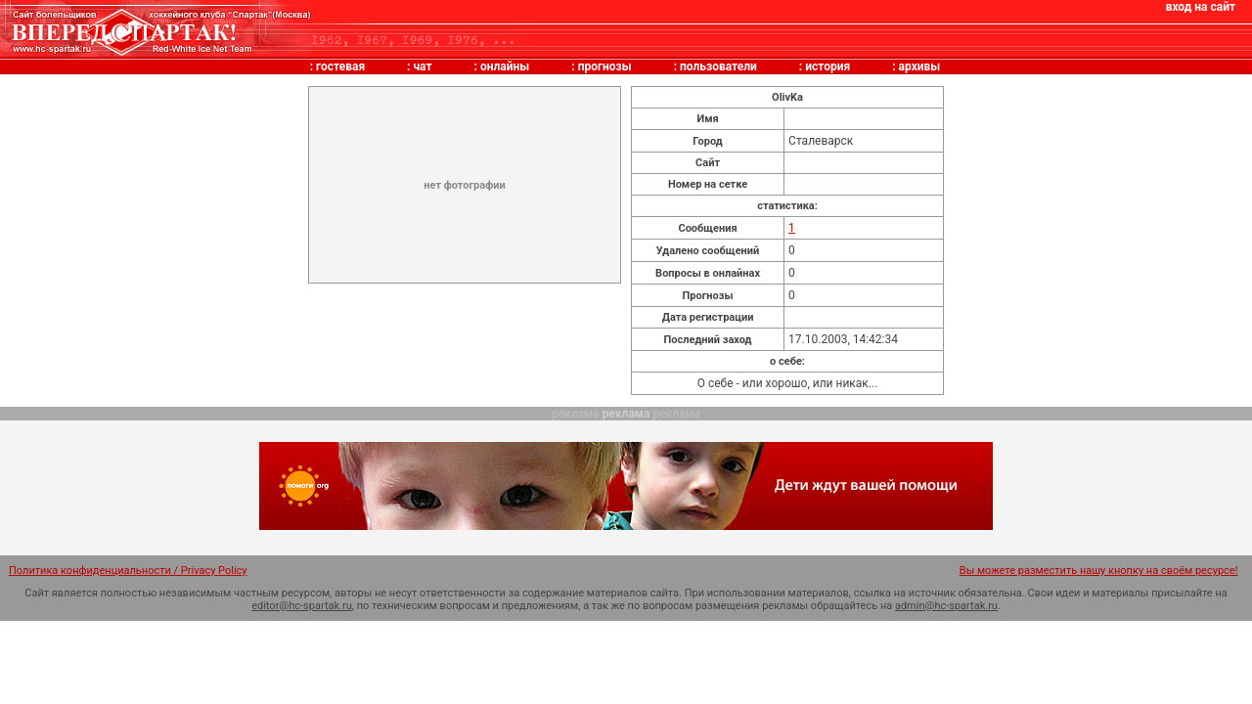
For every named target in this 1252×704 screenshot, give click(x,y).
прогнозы (605, 66)
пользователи (718, 66)
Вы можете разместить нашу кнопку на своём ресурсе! (1099, 570)
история (827, 66)
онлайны (504, 66)
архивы (920, 66)
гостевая (340, 66)
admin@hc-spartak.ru (946, 605)
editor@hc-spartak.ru (301, 605)
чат (422, 66)
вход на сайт (1200, 7)
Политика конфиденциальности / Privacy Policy (128, 570)
